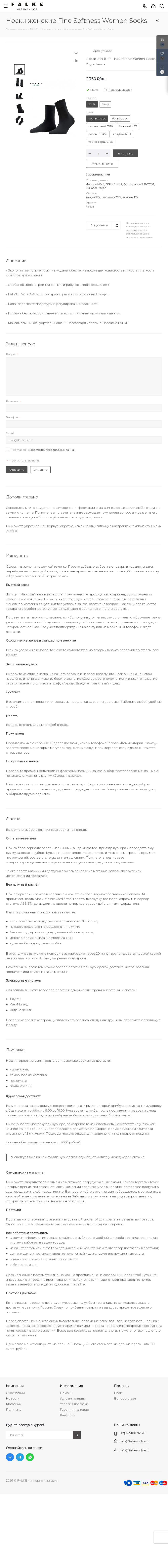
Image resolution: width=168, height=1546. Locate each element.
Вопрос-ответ (125, 1398)
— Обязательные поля (23, 460)
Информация (71, 1386)
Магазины (13, 1404)
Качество (67, 1415)
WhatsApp (30, 1457)
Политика (13, 1409)
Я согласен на (43, 449)
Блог (117, 1393)
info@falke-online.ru (134, 1441)
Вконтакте (10, 1457)
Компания (15, 1386)
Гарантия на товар (74, 1409)
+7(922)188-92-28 (132, 1433)
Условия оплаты (72, 1398)
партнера (118, 1279)
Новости (13, 1398)
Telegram (20, 1457)
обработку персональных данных (52, 449)
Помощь (66, 1393)
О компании (15, 1393)
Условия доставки (74, 1404)
